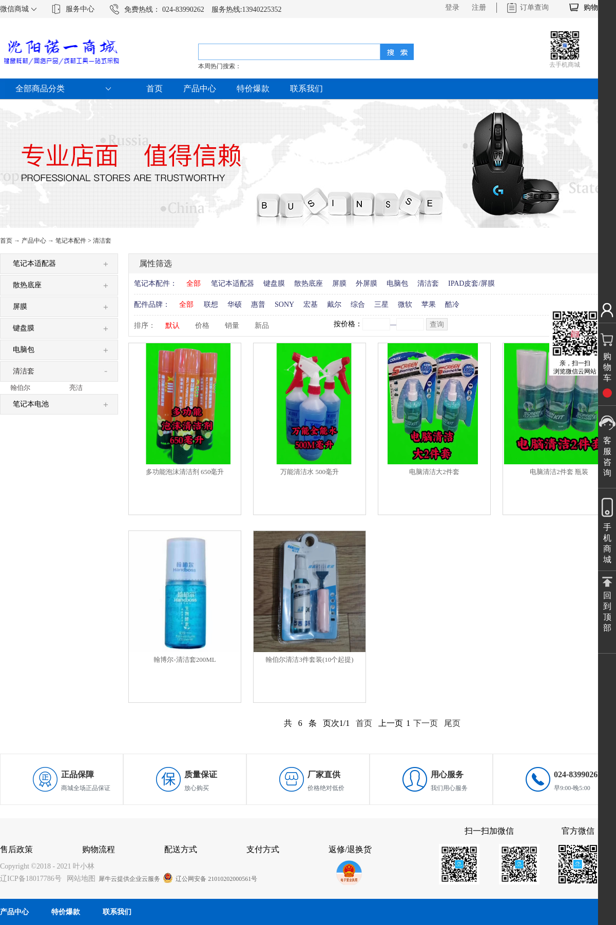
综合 (358, 304)
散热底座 (308, 283)
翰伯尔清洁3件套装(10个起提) (309, 659)
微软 (405, 304)
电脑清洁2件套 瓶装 (559, 472)
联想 (211, 304)
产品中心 (34, 240)
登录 (452, 7)
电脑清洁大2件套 (434, 472)
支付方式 (262, 849)
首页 (154, 88)
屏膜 (339, 283)
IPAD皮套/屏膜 (471, 283)
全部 (193, 283)
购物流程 (98, 849)
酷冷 (452, 304)
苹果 (428, 304)
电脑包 (397, 283)
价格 (202, 325)
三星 (381, 304)
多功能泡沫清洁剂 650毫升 (185, 472)
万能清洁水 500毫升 (309, 472)
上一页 (390, 723)
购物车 (594, 7)
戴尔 (334, 304)
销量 (232, 325)
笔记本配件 (70, 240)
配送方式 (180, 849)
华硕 (234, 304)
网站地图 (79, 878)
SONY (284, 304)
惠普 (258, 304)
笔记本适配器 (232, 283)
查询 (437, 324)
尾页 (452, 723)
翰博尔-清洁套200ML (184, 659)
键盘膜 (274, 283)
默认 (172, 325)
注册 (479, 7)
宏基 (310, 304)
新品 (262, 325)
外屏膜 (366, 283)
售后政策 (16, 849)
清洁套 (102, 240)
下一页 (425, 723)
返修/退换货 (350, 849)
